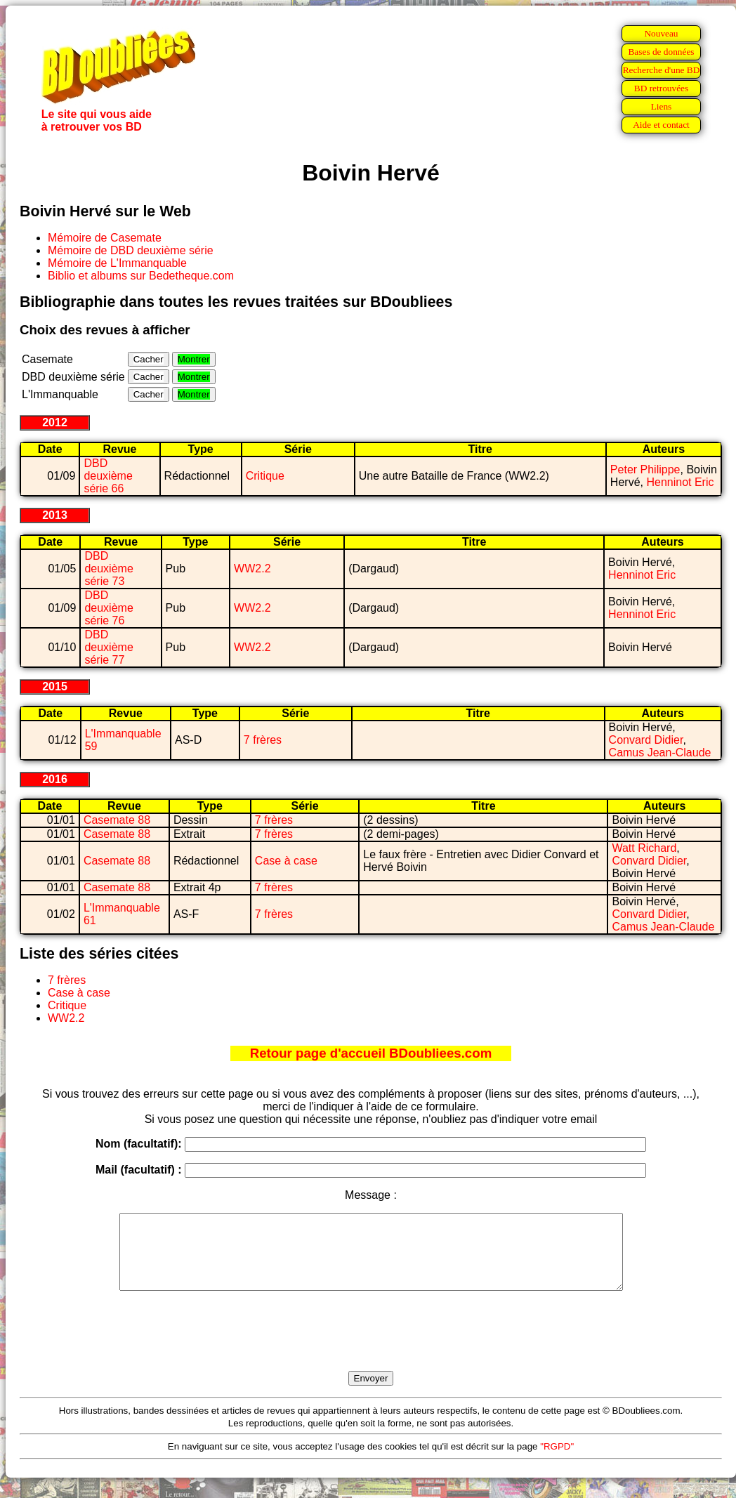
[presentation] (371, 1347)
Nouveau (661, 33)
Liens (661, 106)
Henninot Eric (680, 482)
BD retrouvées (661, 88)
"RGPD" (557, 1461)
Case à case (286, 861)
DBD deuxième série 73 (108, 568)
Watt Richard (644, 848)
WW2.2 (252, 568)
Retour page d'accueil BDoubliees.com (371, 1053)
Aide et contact (661, 124)
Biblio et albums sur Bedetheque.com (141, 276)
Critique (265, 476)
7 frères (263, 740)
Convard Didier (646, 740)
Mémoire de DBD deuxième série (130, 250)
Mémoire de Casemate (105, 238)
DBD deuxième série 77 (108, 647)
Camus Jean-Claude (660, 752)
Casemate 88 (117, 820)
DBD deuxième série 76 (108, 607)
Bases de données (661, 51)
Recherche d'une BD (661, 70)
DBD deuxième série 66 (108, 475)
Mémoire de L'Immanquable (117, 263)
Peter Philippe (645, 469)
